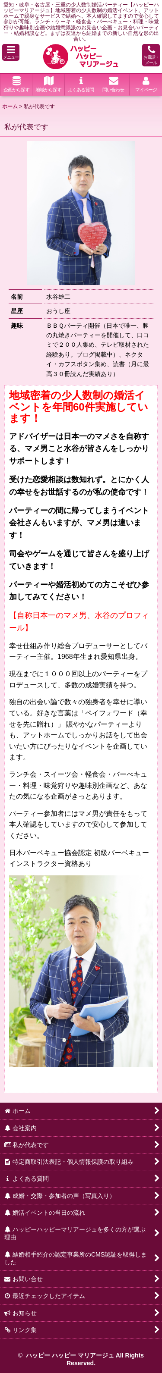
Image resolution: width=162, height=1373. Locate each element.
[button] (10, 52)
